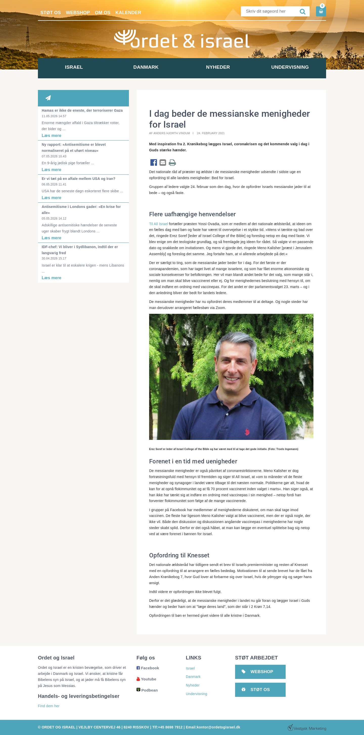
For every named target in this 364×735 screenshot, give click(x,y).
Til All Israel (158, 224)
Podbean (147, 690)
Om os (102, 12)
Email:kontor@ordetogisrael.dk (213, 727)
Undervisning (290, 67)
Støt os (50, 12)
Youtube (146, 679)
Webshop (78, 12)
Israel (74, 67)
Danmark (146, 67)
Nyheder (218, 67)
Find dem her (48, 706)
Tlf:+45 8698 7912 (167, 727)
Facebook (147, 668)
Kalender (128, 12)
